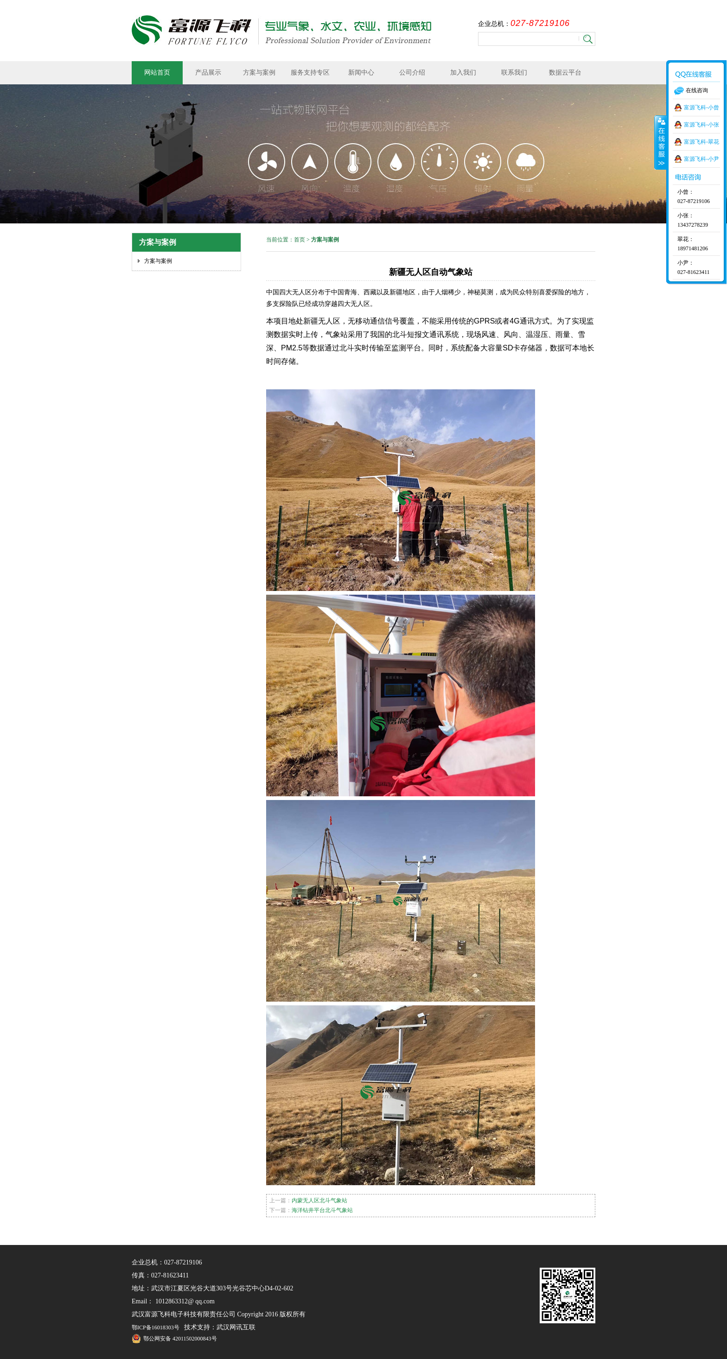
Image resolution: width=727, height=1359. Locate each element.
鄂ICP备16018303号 (155, 1327)
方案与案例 (259, 72)
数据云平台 (565, 72)
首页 (299, 239)
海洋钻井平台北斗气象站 (322, 1210)
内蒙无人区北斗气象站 (319, 1200)
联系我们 (514, 72)
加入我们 (463, 72)
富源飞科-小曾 (701, 107)
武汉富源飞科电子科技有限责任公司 (281, 29)
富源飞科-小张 (701, 124)
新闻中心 (361, 72)
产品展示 (208, 72)
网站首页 (157, 72)
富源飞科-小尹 (701, 159)
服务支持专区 (310, 72)
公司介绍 (412, 72)
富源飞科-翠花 (701, 142)
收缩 (660, 142)
